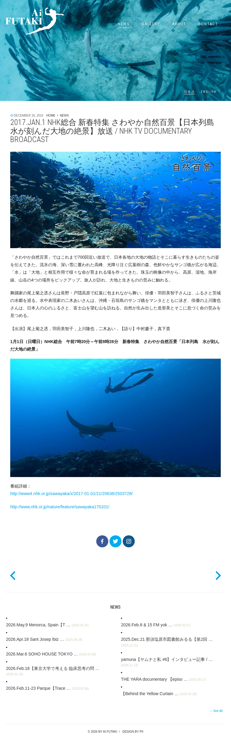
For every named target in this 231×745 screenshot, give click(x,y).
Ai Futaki (35, 21)
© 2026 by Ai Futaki (102, 731)
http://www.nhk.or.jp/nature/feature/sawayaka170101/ (59, 506)
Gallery (151, 24)
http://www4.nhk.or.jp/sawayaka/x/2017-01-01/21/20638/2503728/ (71, 493)
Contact (208, 24)
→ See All (216, 711)
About (179, 24)
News (124, 24)
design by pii (132, 731)
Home (50, 115)
